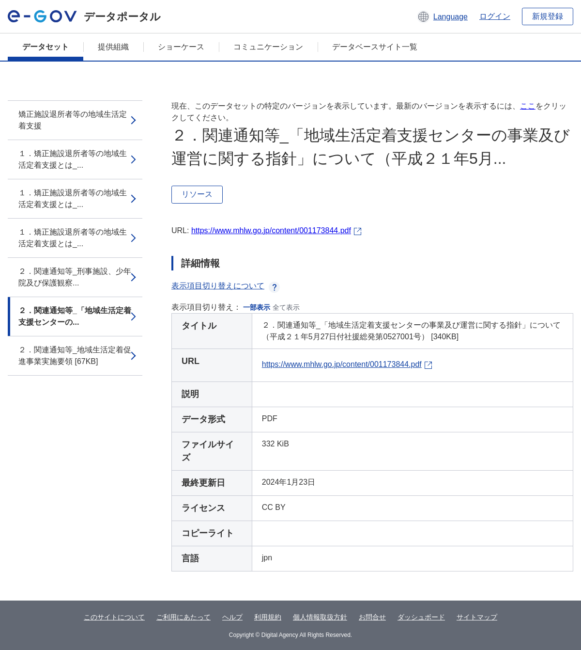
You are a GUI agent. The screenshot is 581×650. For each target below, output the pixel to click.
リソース (197, 194)
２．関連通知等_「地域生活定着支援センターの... (74, 316)
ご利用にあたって (183, 617)
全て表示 (286, 307)
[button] (442, 16)
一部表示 (256, 307)
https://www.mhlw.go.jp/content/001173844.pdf (271, 230)
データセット (45, 47)
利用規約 (267, 617)
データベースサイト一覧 (374, 47)
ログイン (494, 16)
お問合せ (372, 617)
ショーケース (181, 47)
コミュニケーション (268, 47)
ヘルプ (232, 617)
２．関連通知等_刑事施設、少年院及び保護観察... (74, 277)
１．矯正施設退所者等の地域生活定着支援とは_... (72, 159)
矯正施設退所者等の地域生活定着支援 (72, 120)
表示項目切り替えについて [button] (225, 286)
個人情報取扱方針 (320, 617)
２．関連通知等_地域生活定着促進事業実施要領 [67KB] (74, 355)
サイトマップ (477, 617)
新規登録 (547, 16)
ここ (527, 106)
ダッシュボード (421, 617)
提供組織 (113, 47)
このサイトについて (114, 617)
